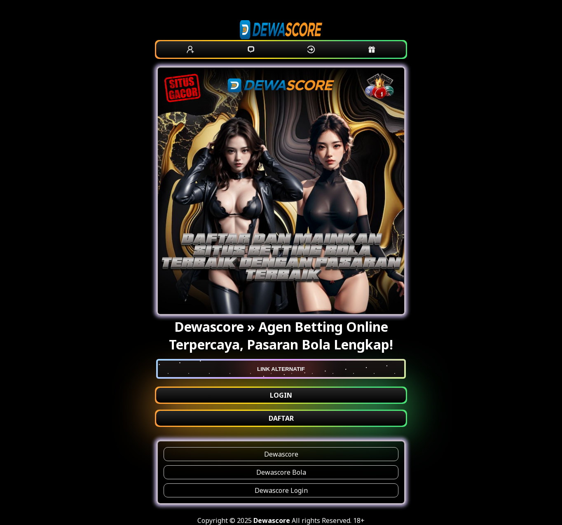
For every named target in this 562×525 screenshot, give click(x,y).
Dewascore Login (281, 490)
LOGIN (281, 395)
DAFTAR (281, 418)
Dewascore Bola (281, 472)
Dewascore (281, 454)
